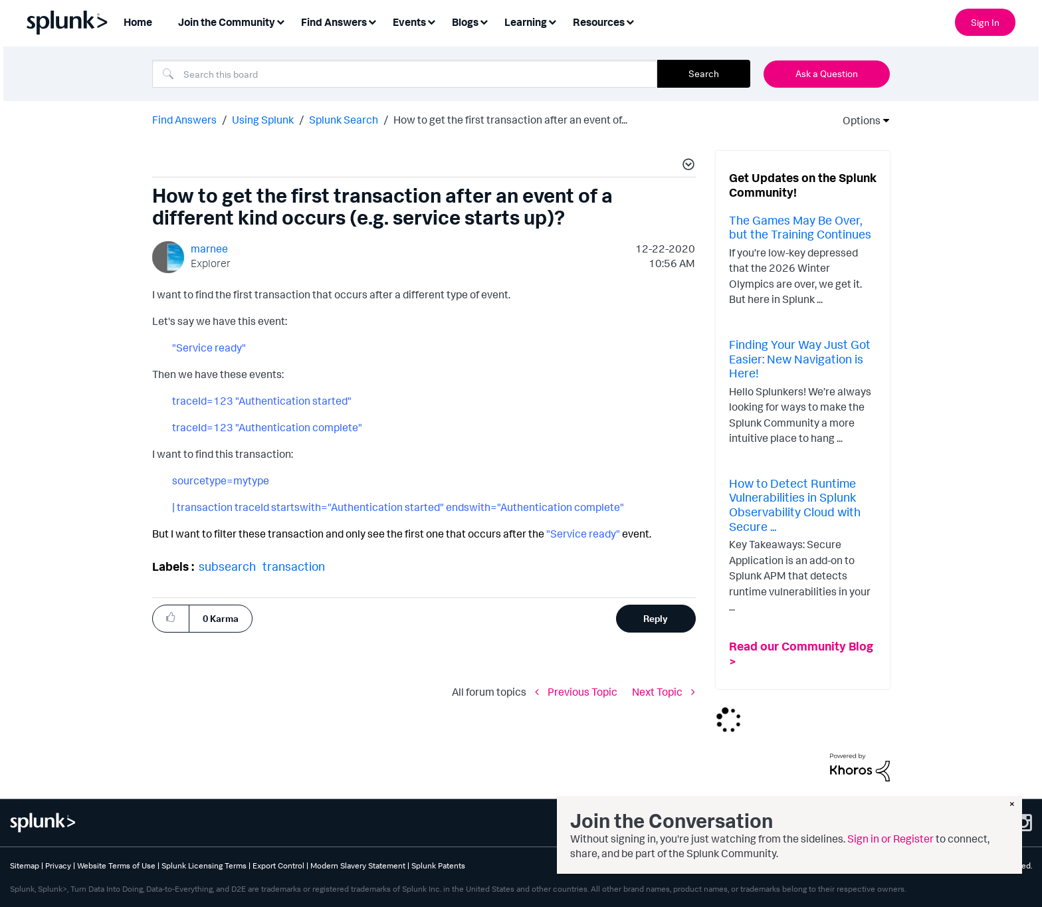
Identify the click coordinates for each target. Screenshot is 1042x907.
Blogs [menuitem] (465, 22)
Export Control (278, 865)
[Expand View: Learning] (552, 21)
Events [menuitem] (409, 22)
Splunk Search (343, 119)
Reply (655, 618)
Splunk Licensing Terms (204, 865)
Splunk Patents (438, 865)
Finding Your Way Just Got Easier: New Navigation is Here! (800, 358)
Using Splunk (263, 119)
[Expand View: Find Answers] (372, 21)
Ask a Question (826, 73)
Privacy (58, 865)
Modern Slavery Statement (357, 865)
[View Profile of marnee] (209, 248)
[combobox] (404, 74)
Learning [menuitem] (525, 22)
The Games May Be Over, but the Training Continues (800, 227)
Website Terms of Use (116, 865)
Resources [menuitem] (599, 22)
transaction (293, 566)
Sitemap (24, 865)
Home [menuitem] (138, 22)
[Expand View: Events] (431, 21)
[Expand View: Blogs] (483, 21)
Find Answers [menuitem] (334, 22)
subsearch (227, 566)
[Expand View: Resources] (630, 21)
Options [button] (857, 120)
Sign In (985, 22)
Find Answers (184, 119)
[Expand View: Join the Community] (280, 21)
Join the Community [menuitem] (226, 22)
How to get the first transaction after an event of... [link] (510, 119)
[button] (686, 166)
